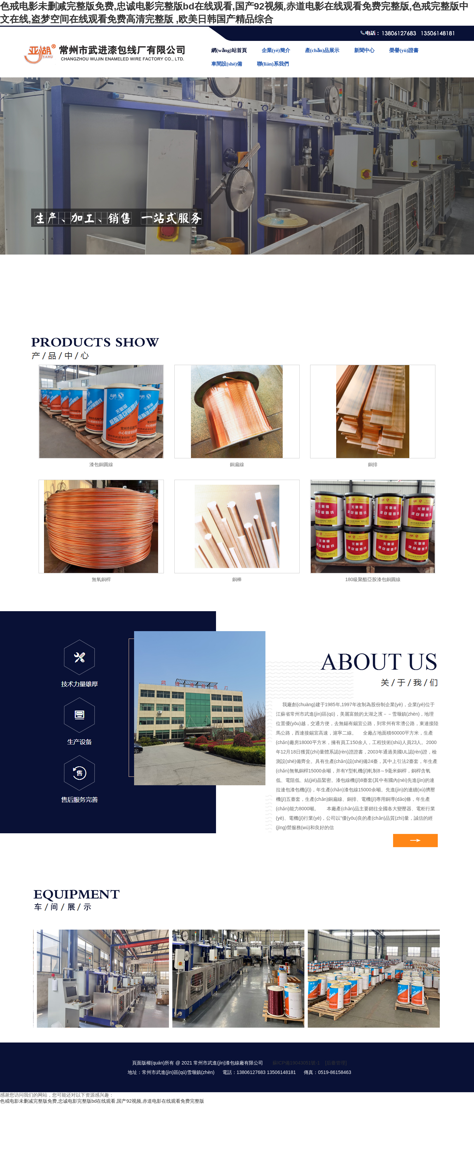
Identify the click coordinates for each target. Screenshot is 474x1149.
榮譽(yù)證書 (403, 50)
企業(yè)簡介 (276, 50)
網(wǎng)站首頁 (229, 50)
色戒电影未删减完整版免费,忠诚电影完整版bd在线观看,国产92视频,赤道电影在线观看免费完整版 (102, 1101)
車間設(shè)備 (226, 64)
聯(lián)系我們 (273, 64)
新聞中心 (364, 50)
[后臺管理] (336, 1063)
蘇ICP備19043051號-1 (296, 1063)
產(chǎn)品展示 (322, 50)
